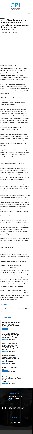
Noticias (2, 18)
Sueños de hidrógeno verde (9, 368)
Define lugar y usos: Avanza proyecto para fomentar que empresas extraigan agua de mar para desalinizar (10, 358)
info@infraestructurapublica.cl (15, 400)
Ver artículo (3, 304)
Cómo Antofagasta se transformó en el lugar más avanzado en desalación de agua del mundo (10, 346)
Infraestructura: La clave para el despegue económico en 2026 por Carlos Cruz (11, 325)
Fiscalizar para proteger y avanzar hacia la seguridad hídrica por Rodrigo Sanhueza (11, 379)
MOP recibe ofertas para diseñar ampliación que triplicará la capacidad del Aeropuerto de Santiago (11, 335)
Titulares (5, 329)
